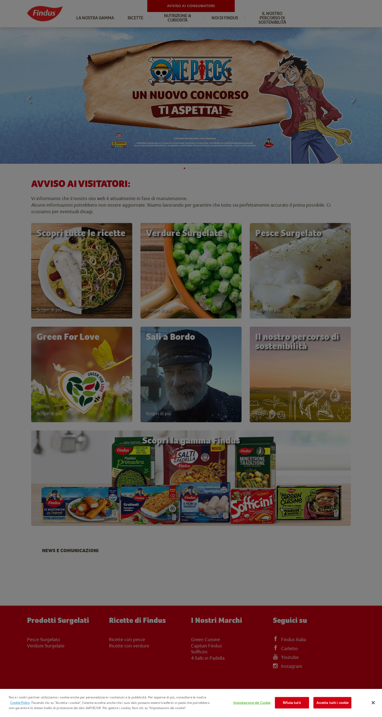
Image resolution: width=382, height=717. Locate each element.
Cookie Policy (20, 703)
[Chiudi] (373, 703)
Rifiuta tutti (292, 703)
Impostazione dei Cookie (252, 703)
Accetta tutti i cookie (332, 703)
